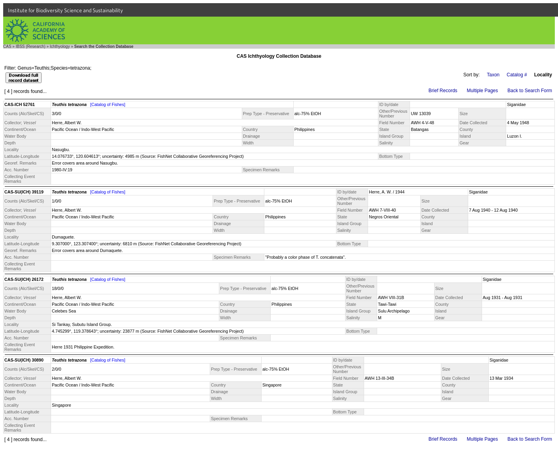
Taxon (493, 75)
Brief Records (443, 90)
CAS (7, 46)
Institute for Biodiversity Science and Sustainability (65, 10)
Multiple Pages (482, 90)
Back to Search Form (529, 90)
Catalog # (517, 75)
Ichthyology (60, 46)
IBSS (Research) (31, 46)
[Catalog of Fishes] (107, 104)
